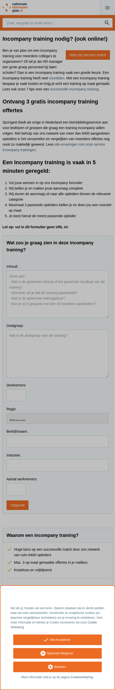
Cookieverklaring (81, 677)
